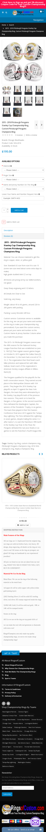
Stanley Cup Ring (14, 443)
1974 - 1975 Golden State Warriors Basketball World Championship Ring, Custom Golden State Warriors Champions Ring (23, 508)
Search (11, 25)
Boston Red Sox (17, 731)
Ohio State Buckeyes (9, 739)
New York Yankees (35, 727)
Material (7, 166)
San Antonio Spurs (24, 743)
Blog (6, 675)
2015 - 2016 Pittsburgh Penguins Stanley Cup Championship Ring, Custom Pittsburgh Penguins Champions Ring (23, 31)
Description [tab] (8, 230)
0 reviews (19, 135)
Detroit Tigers (6, 747)
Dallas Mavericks (37, 743)
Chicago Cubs (6, 723)
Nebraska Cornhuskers (25, 739)
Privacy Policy (10, 693)
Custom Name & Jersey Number (17, 333)
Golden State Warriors (26, 715)
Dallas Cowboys (7, 727)
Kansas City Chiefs (8, 754)
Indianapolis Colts (20, 751)
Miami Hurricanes (37, 754)
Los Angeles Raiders (31, 723)
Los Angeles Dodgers (22, 754)
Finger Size (8, 175)
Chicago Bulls (38, 739)
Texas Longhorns (7, 751)
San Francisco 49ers (26, 735)
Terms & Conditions (13, 689)
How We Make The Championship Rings (20, 672)
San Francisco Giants (34, 758)
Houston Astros (18, 723)
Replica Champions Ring (24, 449)
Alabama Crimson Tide (9, 715)
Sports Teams (10, 678)
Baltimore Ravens (8, 766)
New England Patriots (9, 712)
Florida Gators (17, 747)
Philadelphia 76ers (20, 758)
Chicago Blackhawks (16, 140)
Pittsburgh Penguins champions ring (16, 446)
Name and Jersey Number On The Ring (19, 185)
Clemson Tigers (23, 712)
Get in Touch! (10, 653)
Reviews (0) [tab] (8, 236)
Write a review (31, 135)
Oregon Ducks (7, 758)
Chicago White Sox (30, 731)
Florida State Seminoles (32, 747)
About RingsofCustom (14, 665)
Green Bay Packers (23, 719)
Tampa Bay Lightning (9, 762)
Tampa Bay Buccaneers (9, 735)
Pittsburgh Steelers (20, 727)
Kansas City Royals (34, 751)
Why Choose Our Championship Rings (19, 668)
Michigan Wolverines (9, 743)
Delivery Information (13, 696)
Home (4, 25)
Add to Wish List (13, 222)
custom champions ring (31, 443)
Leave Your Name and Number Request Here (21, 194)
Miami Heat (6, 731)
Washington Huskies (24, 762)
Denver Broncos (37, 719)
